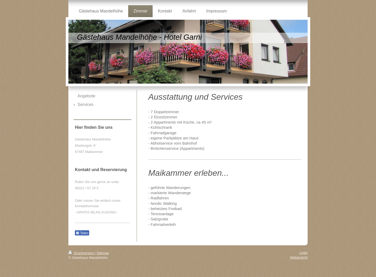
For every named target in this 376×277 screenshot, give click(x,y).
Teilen (82, 233)
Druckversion (81, 253)
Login (303, 253)
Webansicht (299, 257)
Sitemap (102, 253)
